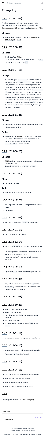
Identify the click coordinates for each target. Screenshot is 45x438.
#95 (15, 28)
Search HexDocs (15, 430)
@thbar (18, 57)
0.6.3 (4, 241)
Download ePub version (28, 430)
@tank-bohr (20, 136)
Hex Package (15, 428)
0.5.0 (4, 304)
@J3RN (7, 161)
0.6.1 (4, 267)
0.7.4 (4, 47)
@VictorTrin (33, 37)
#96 (14, 40)
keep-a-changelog (28, 399)
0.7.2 (4, 114)
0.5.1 (4, 296)
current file (31, 428)
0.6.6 (4, 200)
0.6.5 (4, 217)
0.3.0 (4, 345)
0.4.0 (4, 333)
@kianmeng (34, 28)
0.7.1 (4, 151)
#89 (40, 28)
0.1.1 (4, 393)
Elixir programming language (32, 434)
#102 (18, 40)
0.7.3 (4, 69)
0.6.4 (4, 229)
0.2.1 (4, 361)
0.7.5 (4, 18)
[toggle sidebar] (2, 3)
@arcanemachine (8, 28)
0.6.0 (4, 279)
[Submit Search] (7, 3)
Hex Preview (23, 428)
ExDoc (12, 434)
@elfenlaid (8, 40)
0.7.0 (4, 173)
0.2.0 (4, 369)
